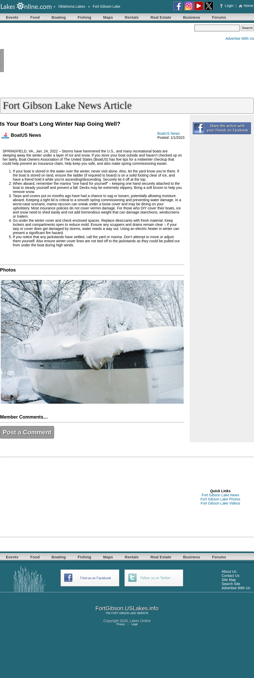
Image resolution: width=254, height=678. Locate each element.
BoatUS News (168, 133)
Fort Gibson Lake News (220, 495)
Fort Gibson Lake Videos (220, 503)
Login (227, 6)
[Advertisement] (97, 60)
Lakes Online (140, 621)
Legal (134, 624)
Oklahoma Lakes (71, 6)
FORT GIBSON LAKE (123, 613)
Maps (108, 17)
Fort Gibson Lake (106, 6)
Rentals (132, 17)
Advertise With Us (240, 38)
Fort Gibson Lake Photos (220, 499)
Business (191, 17)
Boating (59, 17)
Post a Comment (27, 432)
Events (12, 17)
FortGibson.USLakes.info (127, 608)
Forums (219, 17)
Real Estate (161, 17)
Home (246, 6)
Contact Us (230, 576)
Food (35, 17)
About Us (229, 571)
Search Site (231, 584)
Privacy (120, 624)
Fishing (84, 17)
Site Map (229, 580)
